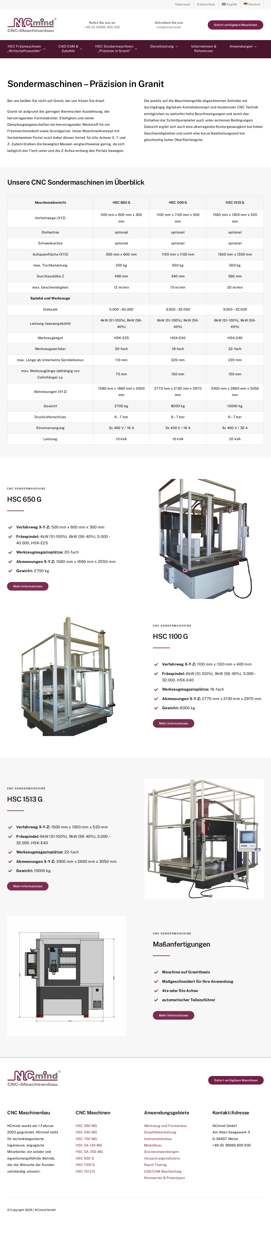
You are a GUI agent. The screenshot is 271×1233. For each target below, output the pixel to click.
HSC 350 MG (86, 1126)
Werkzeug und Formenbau (165, 1126)
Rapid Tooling (155, 1165)
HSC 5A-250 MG (89, 1152)
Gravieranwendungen (161, 1152)
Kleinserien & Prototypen (164, 1178)
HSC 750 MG (86, 1139)
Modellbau (153, 1145)
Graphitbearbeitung (160, 1132)
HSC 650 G (85, 1158)
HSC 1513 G (85, 1171)
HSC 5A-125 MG (89, 1145)
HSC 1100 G (85, 1165)
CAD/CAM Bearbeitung (163, 1171)
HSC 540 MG (86, 1132)
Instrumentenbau (158, 1139)
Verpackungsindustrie (162, 1158)
